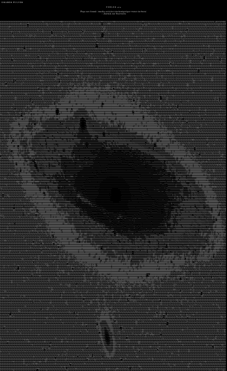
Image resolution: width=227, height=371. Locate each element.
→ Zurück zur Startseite (113, 14)
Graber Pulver (12, 2)
